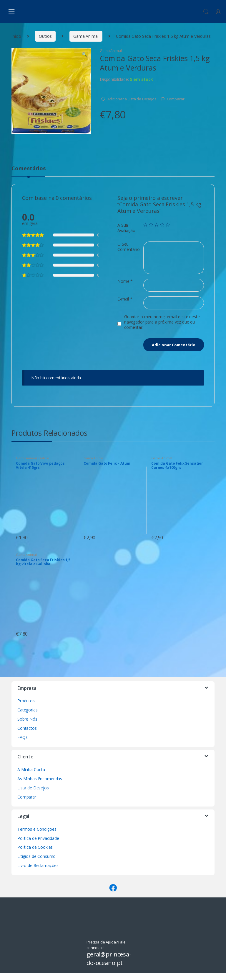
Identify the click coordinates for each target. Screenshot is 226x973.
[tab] (28, 171)
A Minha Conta (31, 769)
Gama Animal (85, 36)
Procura (206, 12)
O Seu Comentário (128, 246)
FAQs (22, 737)
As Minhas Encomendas (39, 778)
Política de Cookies (35, 847)
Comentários (28, 169)
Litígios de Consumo (36, 856)
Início (16, 36)
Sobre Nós (27, 719)
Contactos (27, 728)
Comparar (176, 99)
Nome (125, 281)
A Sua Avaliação (126, 228)
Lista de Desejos (33, 788)
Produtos (26, 700)
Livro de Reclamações (38, 865)
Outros (45, 36)
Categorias (27, 710)
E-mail (124, 299)
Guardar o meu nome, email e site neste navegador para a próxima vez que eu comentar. (162, 322)
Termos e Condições (36, 829)
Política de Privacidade (38, 838)
